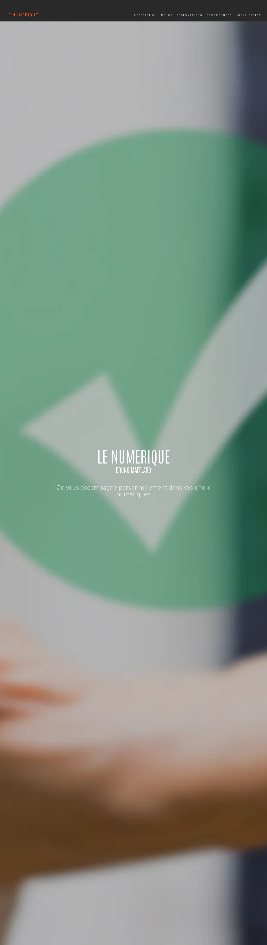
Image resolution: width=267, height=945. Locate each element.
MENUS (103, 480)
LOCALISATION (186, 480)
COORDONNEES (156, 480)
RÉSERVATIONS (126, 480)
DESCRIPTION (80, 480)
